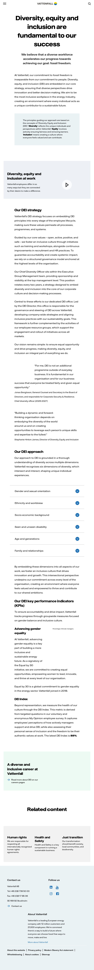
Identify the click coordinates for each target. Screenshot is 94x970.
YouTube (57, 887)
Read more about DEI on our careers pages (24, 781)
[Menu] (4, 3)
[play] (67, 185)
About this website (16, 950)
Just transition (72, 837)
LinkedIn (51, 887)
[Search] (90, 3)
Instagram (51, 893)
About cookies (32, 954)
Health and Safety (42, 839)
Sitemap (46, 954)
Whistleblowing (14, 954)
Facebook (57, 893)
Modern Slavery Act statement (58, 950)
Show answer (77, 491)
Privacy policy (34, 950)
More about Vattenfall (38, 942)
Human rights (17, 837)
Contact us (16, 906)
